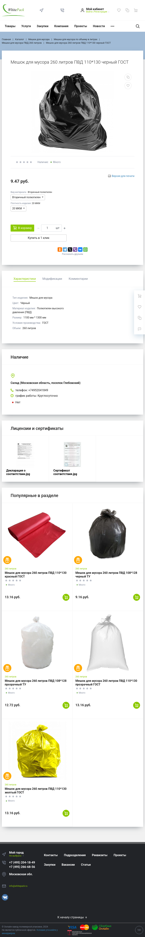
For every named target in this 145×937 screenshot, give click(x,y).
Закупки (42, 26)
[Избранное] (118, 10)
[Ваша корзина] (135, 10)
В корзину (22, 228)
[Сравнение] (127, 10)
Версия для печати (123, 176)
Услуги (26, 26)
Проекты (80, 26)
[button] (62, 10)
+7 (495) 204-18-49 (22, 862)
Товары (10, 26)
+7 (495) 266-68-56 (22, 867)
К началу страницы (72, 917)
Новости (99, 26)
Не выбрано (16, 856)
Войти (89, 11)
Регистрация (100, 11)
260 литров (10, 568)
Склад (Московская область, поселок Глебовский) (45, 383)
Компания (61, 26)
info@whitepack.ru (18, 886)
